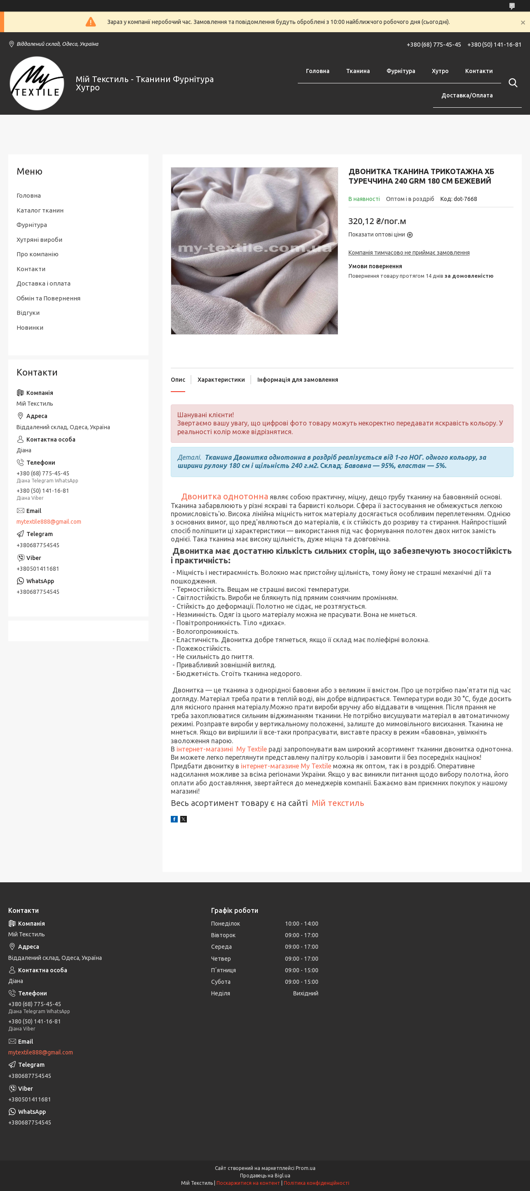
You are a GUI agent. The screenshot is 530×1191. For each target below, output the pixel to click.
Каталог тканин (40, 210)
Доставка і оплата (43, 283)
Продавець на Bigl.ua (265, 1175)
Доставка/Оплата (467, 95)
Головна (318, 71)
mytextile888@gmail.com (48, 521)
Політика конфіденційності (316, 1183)
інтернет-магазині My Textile (221, 749)
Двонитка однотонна (224, 496)
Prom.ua (306, 1168)
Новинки (29, 327)
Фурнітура (400, 71)
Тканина (358, 71)
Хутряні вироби (39, 239)
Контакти (479, 71)
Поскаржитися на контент (248, 1183)
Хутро (440, 71)
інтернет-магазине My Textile (286, 766)
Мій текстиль (338, 803)
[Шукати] (511, 83)
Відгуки (28, 312)
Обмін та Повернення (48, 298)
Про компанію (37, 254)
